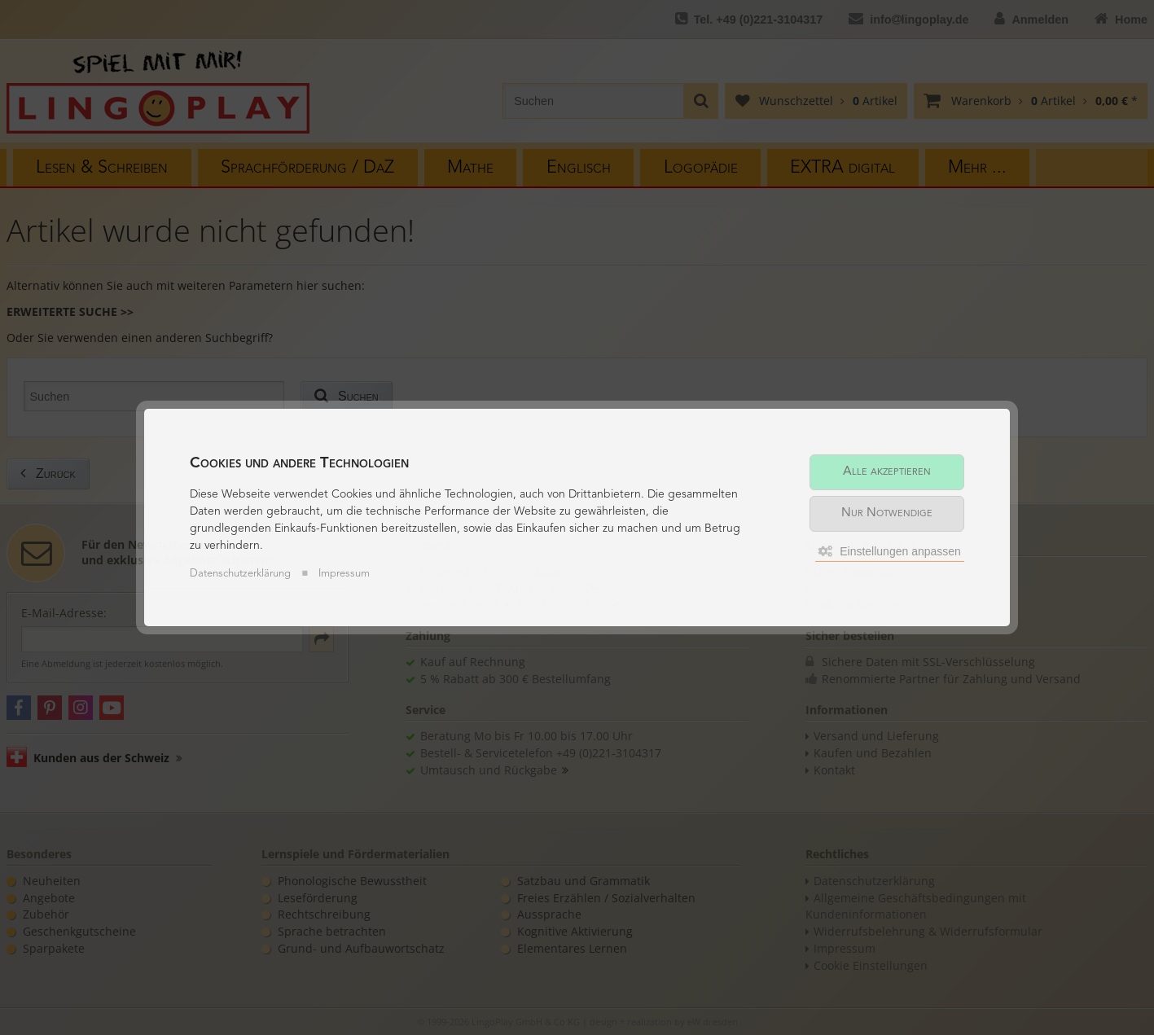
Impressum (344, 573)
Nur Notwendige (886, 513)
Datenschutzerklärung (240, 573)
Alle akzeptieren (887, 472)
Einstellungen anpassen (889, 551)
